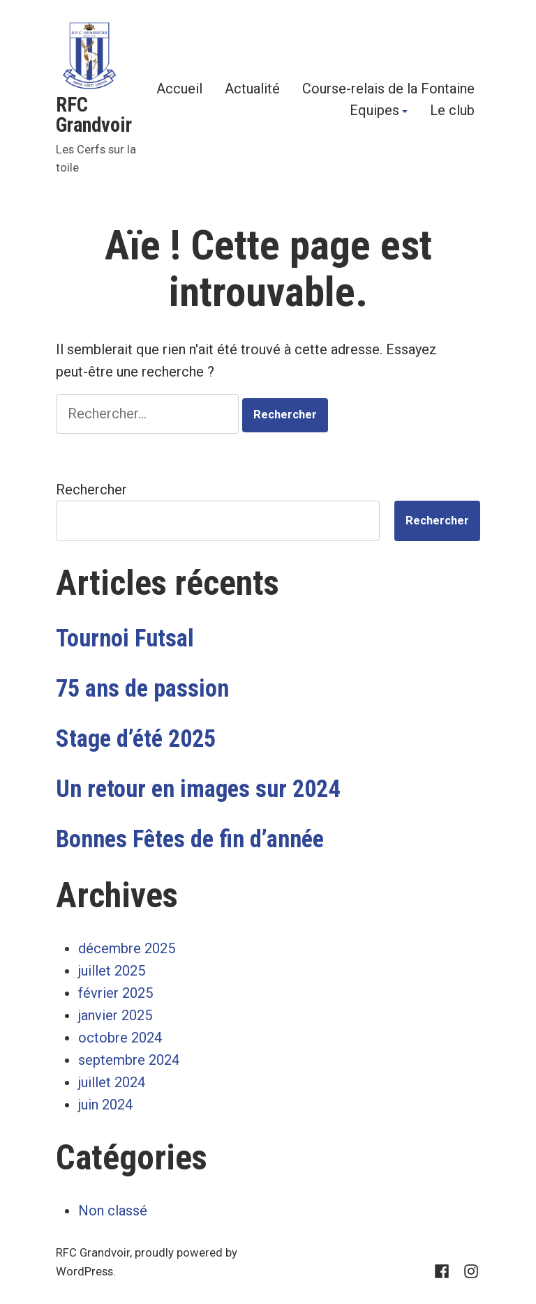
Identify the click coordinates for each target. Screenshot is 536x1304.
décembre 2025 (126, 948)
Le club (452, 111)
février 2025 (115, 993)
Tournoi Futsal (125, 638)
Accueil (179, 88)
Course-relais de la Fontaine (388, 88)
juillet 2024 (111, 1082)
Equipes (374, 111)
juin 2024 (105, 1104)
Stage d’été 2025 (136, 738)
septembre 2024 (128, 1060)
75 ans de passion (142, 688)
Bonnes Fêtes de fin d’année (190, 839)
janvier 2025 (115, 1015)
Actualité (252, 88)
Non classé (112, 1210)
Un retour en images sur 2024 (198, 789)
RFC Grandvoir (94, 115)
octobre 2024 (120, 1037)
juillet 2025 (111, 970)
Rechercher (91, 489)
